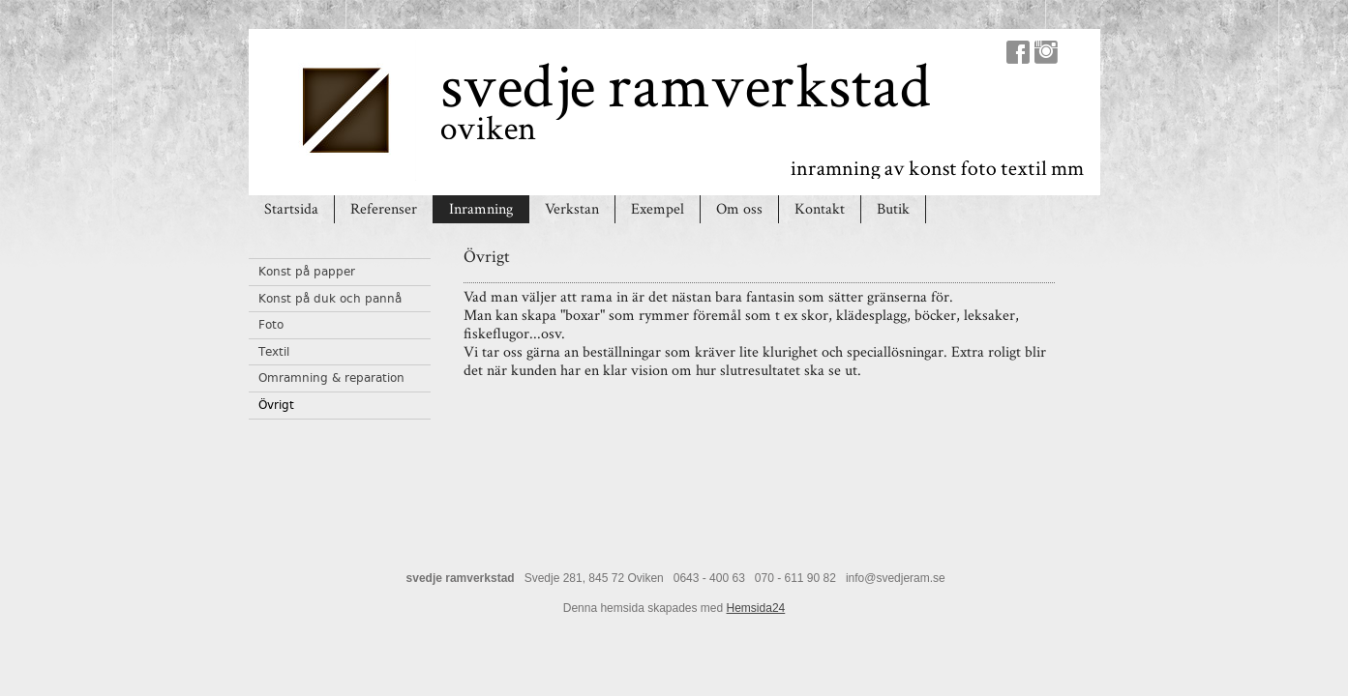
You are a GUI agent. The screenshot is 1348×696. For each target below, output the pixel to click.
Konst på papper (306, 271)
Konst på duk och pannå (330, 298)
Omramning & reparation (331, 378)
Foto (271, 325)
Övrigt (276, 405)
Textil (273, 352)
